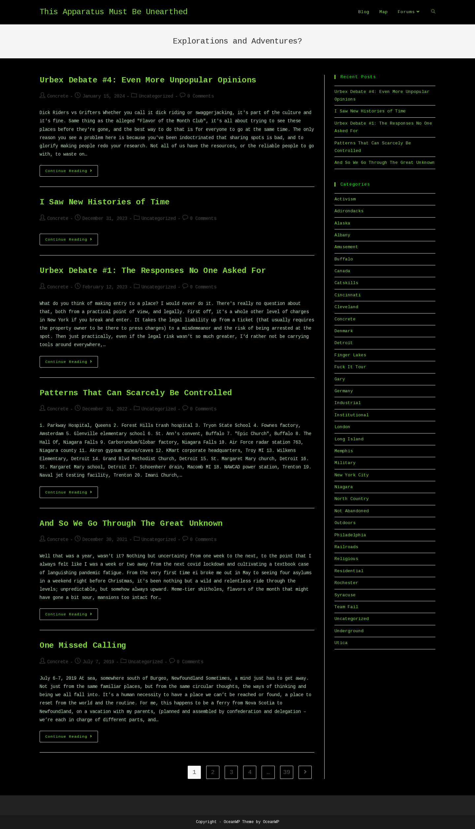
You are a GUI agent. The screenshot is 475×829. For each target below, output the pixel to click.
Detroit (343, 342)
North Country (351, 498)
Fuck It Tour (350, 367)
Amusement (346, 247)
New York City (351, 475)
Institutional (351, 415)
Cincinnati (347, 295)
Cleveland (346, 307)
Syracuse (345, 595)
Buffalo (343, 259)
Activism (345, 199)
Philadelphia (350, 535)
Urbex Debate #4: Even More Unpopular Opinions (148, 80)
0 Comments (200, 96)
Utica (341, 642)
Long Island (349, 439)
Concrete (57, 96)
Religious (346, 558)
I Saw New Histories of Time (105, 202)
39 (286, 772)
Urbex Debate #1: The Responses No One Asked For (153, 270)
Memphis (343, 451)
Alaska (342, 223)
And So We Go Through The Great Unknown (131, 523)
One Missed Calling (83, 645)
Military (345, 462)
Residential (349, 571)
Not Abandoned (351, 511)
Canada (342, 271)
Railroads (346, 547)
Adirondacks (349, 211)
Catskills (346, 283)
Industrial (347, 402)
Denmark (343, 331)
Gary (339, 379)
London (342, 427)
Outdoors (345, 522)
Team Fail (346, 607)
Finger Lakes (350, 355)
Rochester (346, 582)
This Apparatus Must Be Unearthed (113, 12)
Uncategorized (156, 96)
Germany (343, 391)
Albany (342, 235)
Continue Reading (71, 172)
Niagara (343, 487)
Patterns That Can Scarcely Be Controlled (136, 393)
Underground (349, 631)
